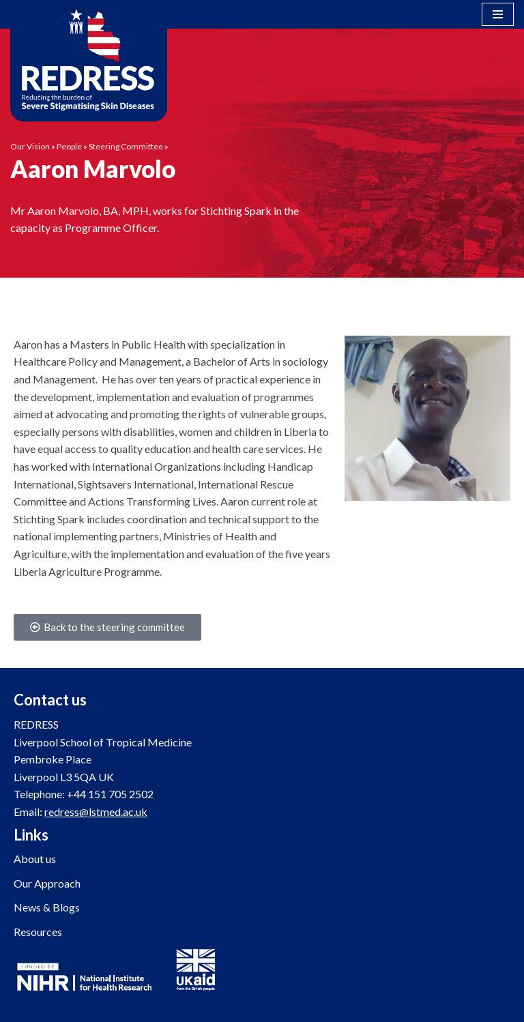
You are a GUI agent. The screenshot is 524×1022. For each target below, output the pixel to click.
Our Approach (47, 883)
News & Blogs (47, 907)
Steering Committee (126, 146)
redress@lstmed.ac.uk (95, 811)
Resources (38, 931)
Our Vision (30, 146)
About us (35, 858)
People (69, 146)
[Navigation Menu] (498, 14)
